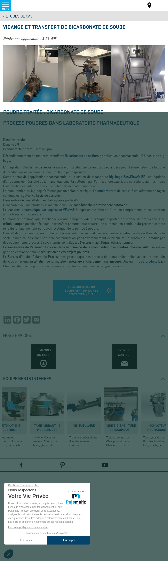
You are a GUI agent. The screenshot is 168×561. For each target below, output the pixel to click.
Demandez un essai (43, 352)
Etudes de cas (19, 16)
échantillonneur (122, 242)
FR (160, 5)
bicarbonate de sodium (82, 155)
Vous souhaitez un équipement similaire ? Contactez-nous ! (81, 290)
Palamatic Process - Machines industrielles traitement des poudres (25, 5)
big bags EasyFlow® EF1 (128, 176)
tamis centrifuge (64, 242)
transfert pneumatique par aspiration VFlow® (41, 209)
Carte (149, 6)
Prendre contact (124, 352)
